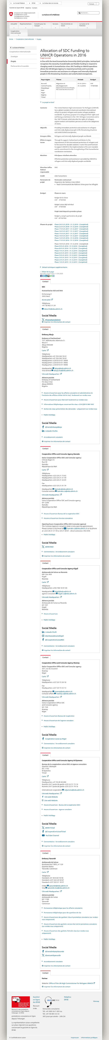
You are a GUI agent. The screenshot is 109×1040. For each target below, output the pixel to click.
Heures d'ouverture (50, 614)
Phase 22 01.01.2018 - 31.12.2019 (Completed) (71, 226)
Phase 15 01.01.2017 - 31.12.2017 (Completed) (71, 233)
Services (55, 26)
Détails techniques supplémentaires (54, 267)
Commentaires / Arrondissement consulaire (59, 552)
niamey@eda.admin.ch (63, 691)
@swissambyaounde (53, 955)
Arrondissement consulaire (53, 437)
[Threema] (48, 276)
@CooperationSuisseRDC (54, 640)
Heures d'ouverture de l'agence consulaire (58, 720)
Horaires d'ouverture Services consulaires (58, 518)
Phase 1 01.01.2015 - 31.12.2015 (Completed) (71, 262)
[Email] (53, 276)
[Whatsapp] (51, 276)
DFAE (33, 3)
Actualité (13, 26)
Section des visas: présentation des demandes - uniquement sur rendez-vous (70, 409)
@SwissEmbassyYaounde (54, 951)
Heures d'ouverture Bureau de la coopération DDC (61, 514)
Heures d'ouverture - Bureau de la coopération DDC (61, 805)
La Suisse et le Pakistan (87, 26)
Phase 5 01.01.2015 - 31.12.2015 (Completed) (71, 255)
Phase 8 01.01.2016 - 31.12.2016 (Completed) (71, 248)
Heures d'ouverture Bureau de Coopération (58, 716)
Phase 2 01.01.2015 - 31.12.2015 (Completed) (71, 260)
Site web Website (51, 797)
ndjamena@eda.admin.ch (74, 790)
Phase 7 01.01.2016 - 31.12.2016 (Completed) (71, 250)
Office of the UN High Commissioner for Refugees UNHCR (72, 983)
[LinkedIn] (46, 276)
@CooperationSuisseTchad (55, 832)
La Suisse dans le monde (50, 3)
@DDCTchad (50, 828)
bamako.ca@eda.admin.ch (67, 491)
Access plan (47, 300)
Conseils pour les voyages (42, 26)
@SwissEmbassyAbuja (53, 427)
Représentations (26, 26)
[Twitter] (44, 276)
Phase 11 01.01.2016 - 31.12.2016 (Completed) (71, 240)
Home (11, 39)
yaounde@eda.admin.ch (58, 886)
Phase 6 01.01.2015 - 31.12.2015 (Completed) (71, 253)
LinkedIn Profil (51, 632)
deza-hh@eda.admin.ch (53, 309)
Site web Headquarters (52, 374)
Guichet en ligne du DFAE (36, 999)
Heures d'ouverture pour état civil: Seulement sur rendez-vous (65, 400)
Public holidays (49, 415)
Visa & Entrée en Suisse (69, 26)
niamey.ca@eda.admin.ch (66, 694)
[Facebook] (41, 276)
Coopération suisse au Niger (55, 739)
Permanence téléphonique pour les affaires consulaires (62, 908)
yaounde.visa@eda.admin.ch (58, 888)
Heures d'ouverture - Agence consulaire (57, 809)
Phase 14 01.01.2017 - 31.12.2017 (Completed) (71, 236)
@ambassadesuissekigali (54, 636)
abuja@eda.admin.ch (63, 368)
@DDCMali (49, 547)
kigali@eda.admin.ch (63, 591)
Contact (44, 281)
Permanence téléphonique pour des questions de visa (62, 913)
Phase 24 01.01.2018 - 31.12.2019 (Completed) (71, 224)
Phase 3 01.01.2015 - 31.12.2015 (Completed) (71, 257)
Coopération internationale (18, 33)
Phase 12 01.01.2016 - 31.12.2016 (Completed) (71, 238)
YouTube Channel (52, 835)
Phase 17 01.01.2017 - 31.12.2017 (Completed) (71, 229)
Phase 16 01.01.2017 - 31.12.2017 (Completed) (71, 231)
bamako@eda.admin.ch (64, 489)
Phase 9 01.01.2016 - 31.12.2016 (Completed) (71, 246)
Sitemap (96, 1001)
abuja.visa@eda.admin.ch (63, 370)
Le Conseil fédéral (19, 3)
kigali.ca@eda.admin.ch (67, 594)
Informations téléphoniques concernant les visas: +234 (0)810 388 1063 (68, 404)
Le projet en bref (48, 102)
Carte (45, 350)
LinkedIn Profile (51, 431)
